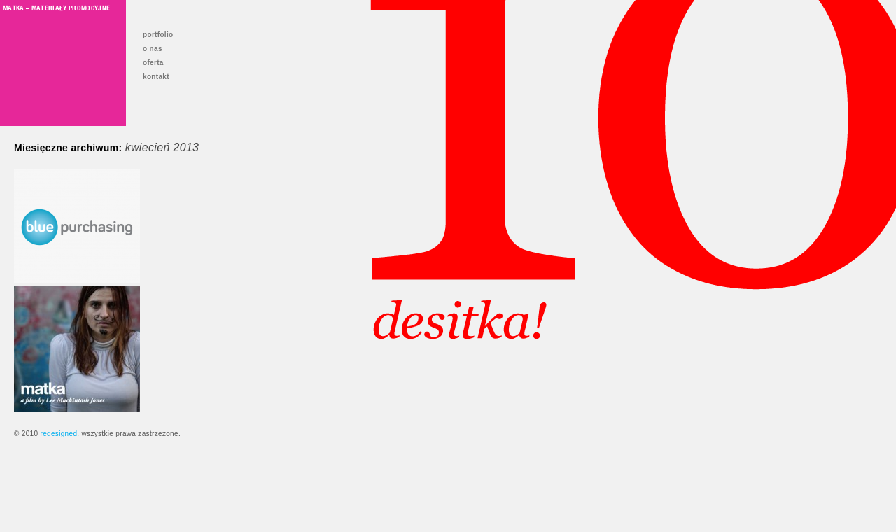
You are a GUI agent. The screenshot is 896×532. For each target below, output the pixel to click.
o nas (152, 48)
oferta (153, 62)
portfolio (158, 34)
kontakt (156, 76)
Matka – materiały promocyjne (56, 8)
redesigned (58, 434)
